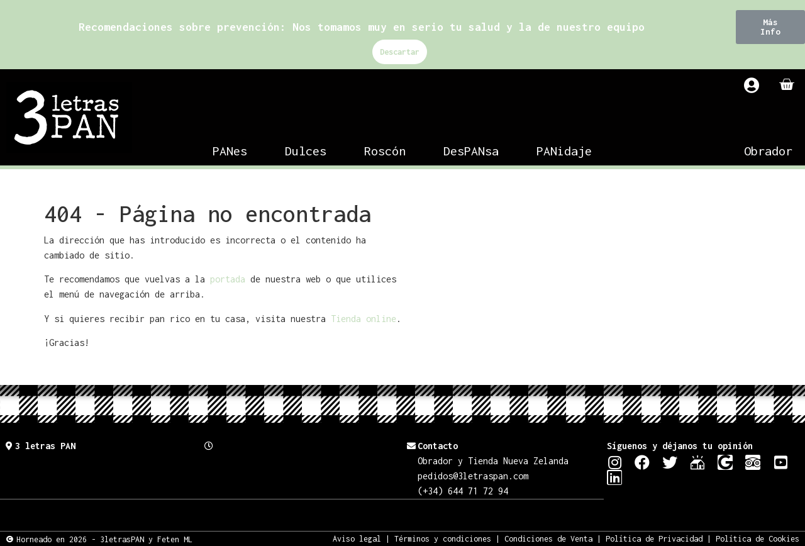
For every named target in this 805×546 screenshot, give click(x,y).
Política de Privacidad (654, 538)
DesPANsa (471, 150)
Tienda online (363, 318)
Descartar (399, 52)
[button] (770, 27)
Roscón (385, 150)
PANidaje (564, 150)
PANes (230, 150)
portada (227, 279)
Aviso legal (357, 538)
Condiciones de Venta (548, 538)
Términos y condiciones (442, 538)
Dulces (305, 150)
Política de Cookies (757, 538)
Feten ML (174, 538)
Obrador (768, 150)
